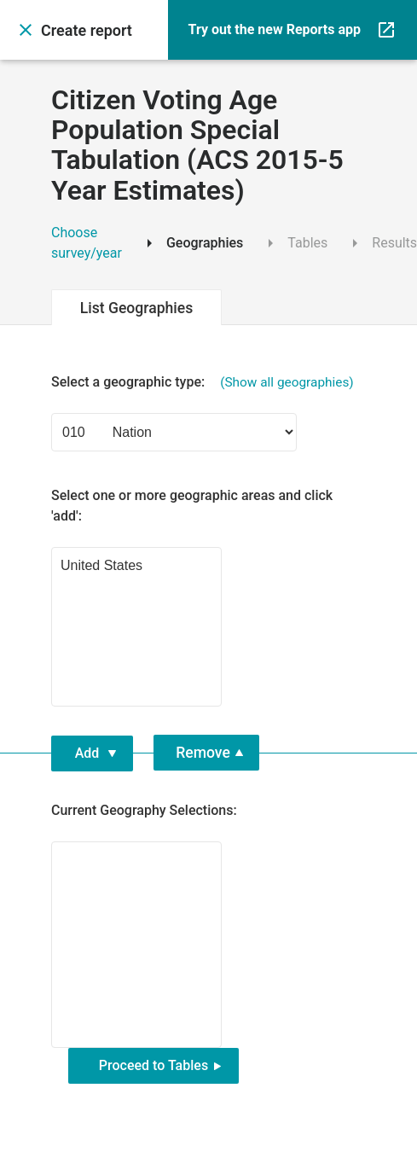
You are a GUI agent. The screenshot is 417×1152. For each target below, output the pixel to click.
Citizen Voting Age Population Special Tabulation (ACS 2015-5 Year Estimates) (197, 146)
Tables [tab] (293, 243)
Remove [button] (203, 752)
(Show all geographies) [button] (287, 382)
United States (136, 566)
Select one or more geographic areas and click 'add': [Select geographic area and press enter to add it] (192, 505)
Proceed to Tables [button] (153, 1065)
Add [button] (87, 753)
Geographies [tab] (191, 243)
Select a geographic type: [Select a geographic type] (202, 382)
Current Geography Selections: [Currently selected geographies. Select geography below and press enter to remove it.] (144, 810)
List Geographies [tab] (137, 308)
